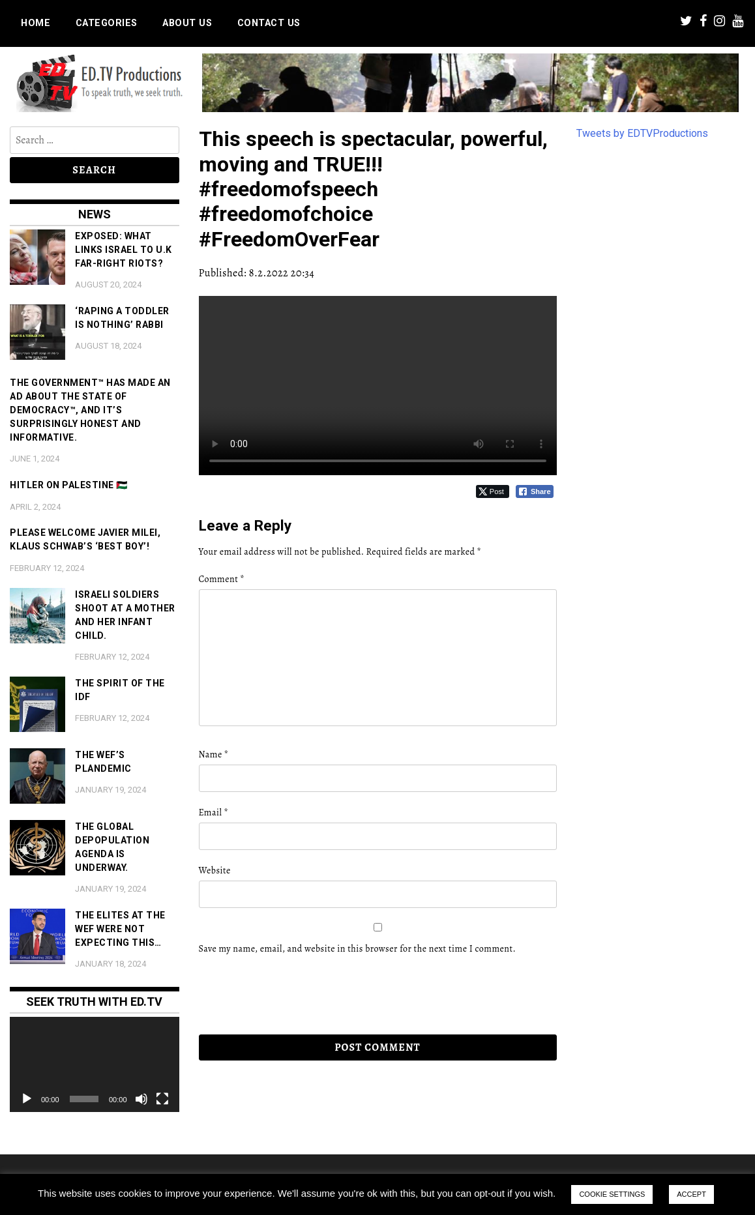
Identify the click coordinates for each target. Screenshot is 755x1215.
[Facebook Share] (535, 491)
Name (214, 754)
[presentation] (288, 994)
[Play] (26, 1098)
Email (214, 812)
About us (187, 23)
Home (35, 23)
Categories (107, 23)
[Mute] (141, 1098)
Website (215, 870)
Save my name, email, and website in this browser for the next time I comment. (357, 949)
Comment (221, 579)
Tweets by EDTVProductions (642, 133)
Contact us (269, 23)
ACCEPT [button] (691, 1194)
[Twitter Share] (492, 491)
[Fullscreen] (162, 1098)
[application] (94, 1064)
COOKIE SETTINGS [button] (612, 1194)
